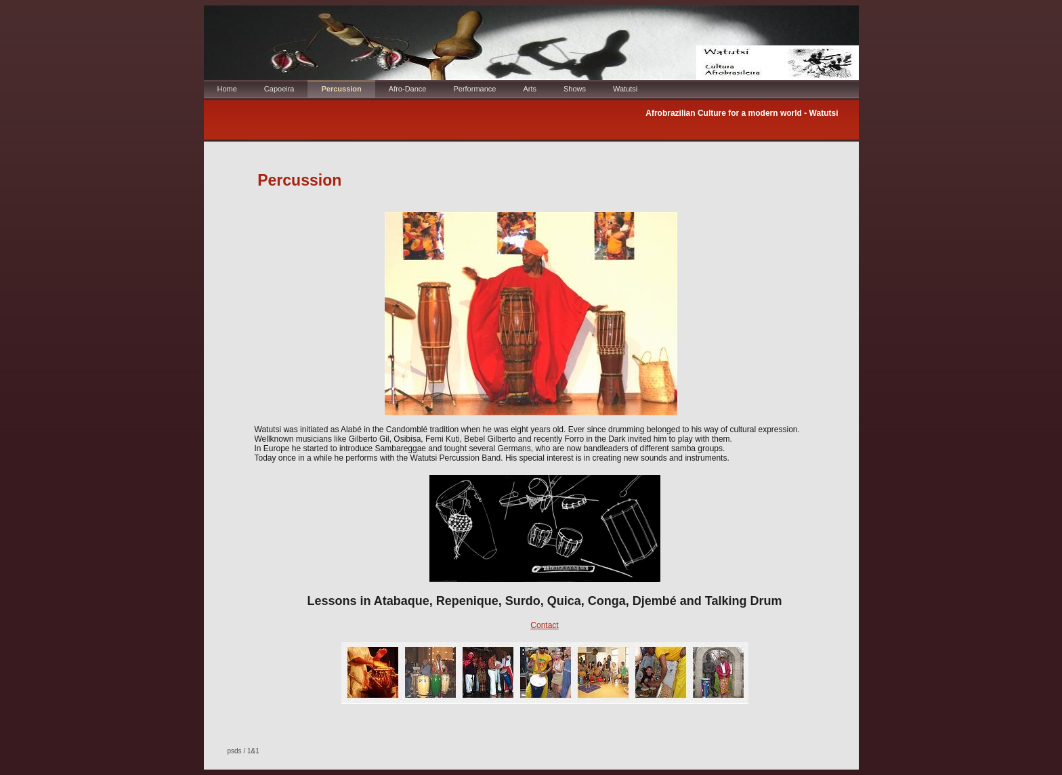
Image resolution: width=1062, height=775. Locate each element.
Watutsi (625, 89)
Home (227, 89)
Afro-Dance (408, 89)
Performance (474, 89)
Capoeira (279, 89)
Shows (575, 89)
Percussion (341, 89)
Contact (544, 625)
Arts (529, 89)
